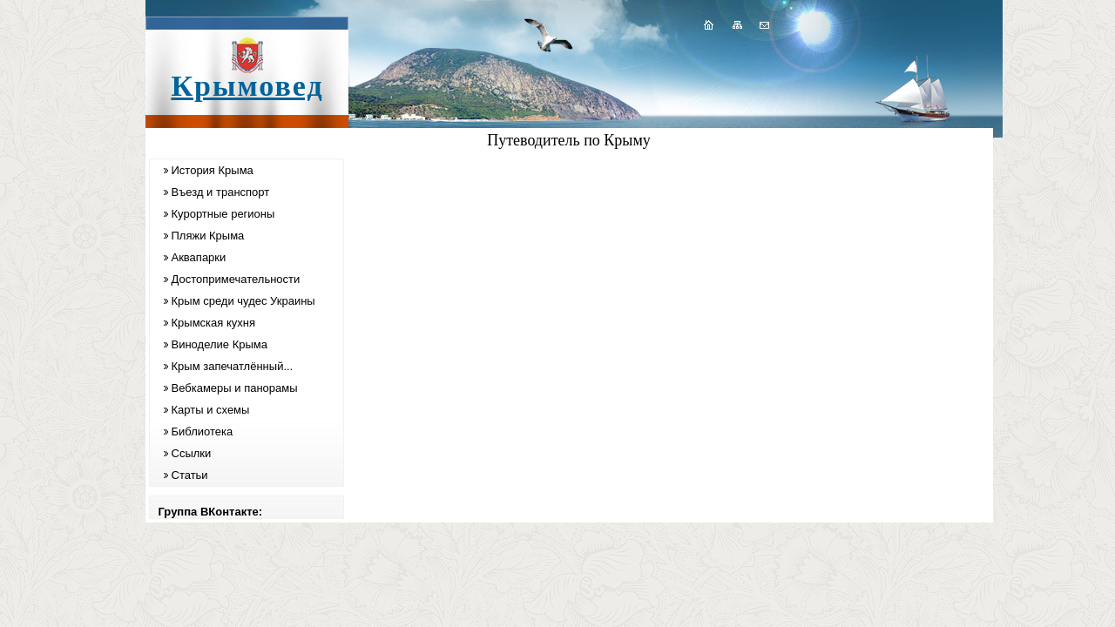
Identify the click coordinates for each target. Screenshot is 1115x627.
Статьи (190, 475)
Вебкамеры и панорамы (235, 387)
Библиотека (202, 431)
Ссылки (192, 453)
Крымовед (247, 86)
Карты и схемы (211, 409)
